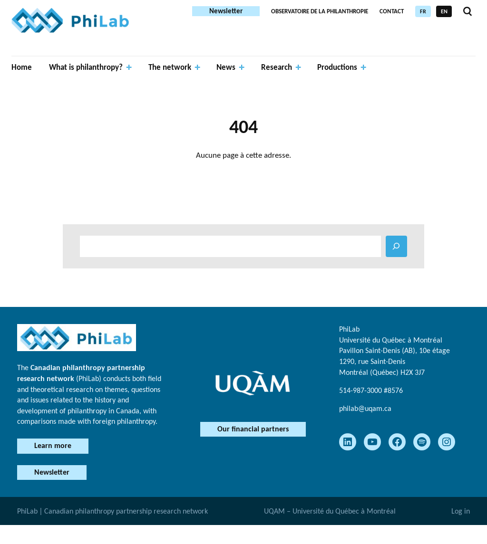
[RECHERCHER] (396, 246)
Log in (460, 510)
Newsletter (226, 11)
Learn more (52, 445)
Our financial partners (253, 428)
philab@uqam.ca (365, 408)
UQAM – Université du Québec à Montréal (330, 510)
